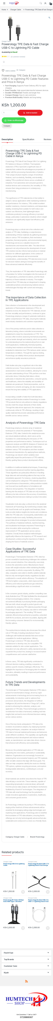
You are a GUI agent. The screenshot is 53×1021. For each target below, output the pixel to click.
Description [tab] (7, 139)
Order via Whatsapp (15, 120)
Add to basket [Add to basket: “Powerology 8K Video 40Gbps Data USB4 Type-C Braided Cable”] (23, 928)
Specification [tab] (28, 139)
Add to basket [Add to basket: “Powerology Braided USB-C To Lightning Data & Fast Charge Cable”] (48, 892)
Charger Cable (15, 10)
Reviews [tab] (47, 139)
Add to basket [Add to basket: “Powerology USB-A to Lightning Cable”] (23, 892)
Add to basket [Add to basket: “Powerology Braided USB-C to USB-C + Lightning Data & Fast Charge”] (48, 928)
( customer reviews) (18, 57)
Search (41, 3)
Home (4, 10)
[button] (49, 17)
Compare (22, 70)
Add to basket (31, 113)
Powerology (40, 837)
